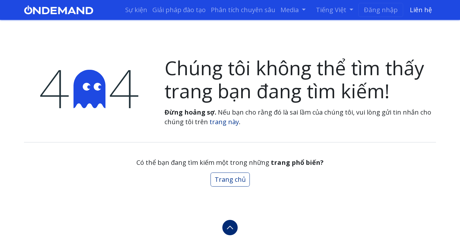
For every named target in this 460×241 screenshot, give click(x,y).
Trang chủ (230, 179)
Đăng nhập (381, 9)
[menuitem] (136, 10)
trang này (224, 121)
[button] (230, 227)
